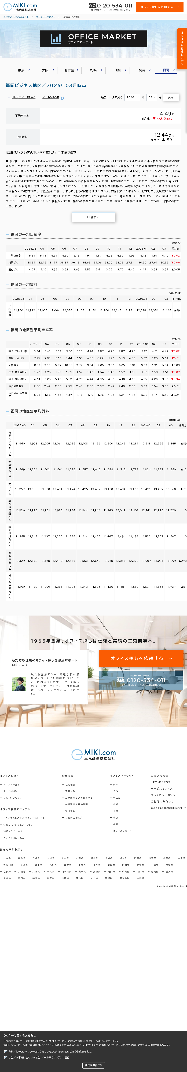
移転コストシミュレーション (18, 825)
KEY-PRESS (161, 782)
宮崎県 (109, 878)
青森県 (21, 858)
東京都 (181, 858)
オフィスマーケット (122, 776)
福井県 (68, 865)
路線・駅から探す (12, 798)
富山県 (39, 865)
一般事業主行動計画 (76, 804)
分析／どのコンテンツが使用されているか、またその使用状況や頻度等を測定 (50, 1051)
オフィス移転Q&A (13, 838)
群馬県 (138, 858)
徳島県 (155, 871)
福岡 (115, 824)
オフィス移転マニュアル (15, 809)
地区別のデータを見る (23, 97)
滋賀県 (169, 865)
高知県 (21, 878)
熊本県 (80, 878)
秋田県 (65, 858)
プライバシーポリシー (164, 795)
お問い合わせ (159, 776)
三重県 (155, 865)
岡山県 (111, 871)
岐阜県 (111, 865)
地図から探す (10, 791)
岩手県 (36, 858)
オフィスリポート (122, 831)
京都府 (7, 871)
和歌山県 (67, 871)
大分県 (94, 878)
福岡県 (36, 878)
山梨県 (82, 865)
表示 (171, 97)
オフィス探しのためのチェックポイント (24, 818)
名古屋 (117, 798)
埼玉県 (152, 858)
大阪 (115, 791)
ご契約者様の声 (74, 818)
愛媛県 (7, 878)
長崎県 (65, 878)
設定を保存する (93, 1065)
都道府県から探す (11, 849)
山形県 (80, 858)
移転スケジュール (13, 831)
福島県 (94, 858)
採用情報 (70, 811)
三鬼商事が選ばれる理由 (79, 798)
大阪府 (21, 871)
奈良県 (51, 871)
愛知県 (140, 865)
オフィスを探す (10, 776)
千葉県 (167, 858)
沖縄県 (140, 878)
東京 (115, 784)
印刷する (93, 217)
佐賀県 (51, 878)
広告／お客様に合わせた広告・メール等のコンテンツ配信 (39, 1057)
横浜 (115, 818)
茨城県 (109, 858)
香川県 (169, 871)
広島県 (126, 871)
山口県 (140, 871)
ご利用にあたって (162, 801)
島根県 (97, 871)
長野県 (97, 865)
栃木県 (123, 858)
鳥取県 (82, 871)
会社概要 (70, 784)
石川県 (53, 865)
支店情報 (70, 791)
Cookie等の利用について (35, 1045)
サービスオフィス (162, 788)
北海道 (7, 858)
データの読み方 (50, 97)
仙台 (115, 811)
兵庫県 (36, 871)
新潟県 (24, 865)
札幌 (115, 804)
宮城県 (51, 858)
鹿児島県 (125, 878)
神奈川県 (8, 865)
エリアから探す (11, 784)
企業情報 (68, 776)
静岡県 (126, 865)
